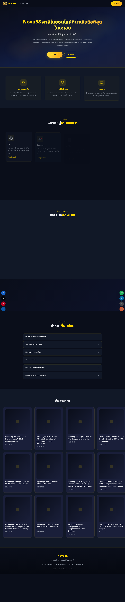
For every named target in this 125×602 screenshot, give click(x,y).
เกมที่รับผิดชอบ (79, 564)
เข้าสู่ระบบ (116, 3)
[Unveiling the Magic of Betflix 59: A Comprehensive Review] (80, 421)
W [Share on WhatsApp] (122, 293)
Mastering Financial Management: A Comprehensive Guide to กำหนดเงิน (77, 527)
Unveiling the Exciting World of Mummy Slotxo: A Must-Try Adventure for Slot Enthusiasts (80, 483)
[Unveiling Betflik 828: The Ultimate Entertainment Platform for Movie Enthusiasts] (48, 421)
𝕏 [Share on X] (3, 298)
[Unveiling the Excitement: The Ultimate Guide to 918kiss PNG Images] (111, 509)
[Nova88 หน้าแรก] (9, 3)
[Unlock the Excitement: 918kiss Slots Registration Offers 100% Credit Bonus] (111, 421)
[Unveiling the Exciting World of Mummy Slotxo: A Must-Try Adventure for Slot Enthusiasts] (80, 466)
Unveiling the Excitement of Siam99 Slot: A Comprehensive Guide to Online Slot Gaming (17, 526)
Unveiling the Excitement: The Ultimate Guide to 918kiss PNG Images (111, 526)
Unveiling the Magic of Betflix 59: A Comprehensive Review (80, 437)
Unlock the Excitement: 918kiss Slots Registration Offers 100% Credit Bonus (111, 438)
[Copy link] (121, 309)
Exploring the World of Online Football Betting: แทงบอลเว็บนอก (48, 526)
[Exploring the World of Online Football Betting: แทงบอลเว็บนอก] (48, 509)
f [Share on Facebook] (3, 293)
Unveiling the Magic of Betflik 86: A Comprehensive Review (17, 482)
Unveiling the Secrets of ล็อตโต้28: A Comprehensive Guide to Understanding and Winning (111, 483)
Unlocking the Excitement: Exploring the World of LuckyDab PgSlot (15, 438)
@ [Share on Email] (121, 303)
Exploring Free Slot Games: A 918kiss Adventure (47, 482)
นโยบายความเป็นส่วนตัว (48, 564)
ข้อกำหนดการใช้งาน (61, 564)
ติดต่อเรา (71, 564)
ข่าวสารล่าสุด (24, 3)
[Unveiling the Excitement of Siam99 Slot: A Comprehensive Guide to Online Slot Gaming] (17, 509)
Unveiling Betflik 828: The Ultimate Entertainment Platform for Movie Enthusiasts (46, 440)
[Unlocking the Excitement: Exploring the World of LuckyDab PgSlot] (17, 421)
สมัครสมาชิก (55, 54)
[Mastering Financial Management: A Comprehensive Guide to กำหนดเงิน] (80, 509)
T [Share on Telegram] (121, 298)
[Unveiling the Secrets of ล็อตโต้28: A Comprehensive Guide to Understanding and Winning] (111, 466)
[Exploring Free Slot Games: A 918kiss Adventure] (48, 466)
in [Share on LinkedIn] (3, 309)
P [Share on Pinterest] (3, 303)
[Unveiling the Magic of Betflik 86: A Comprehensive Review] (17, 466)
